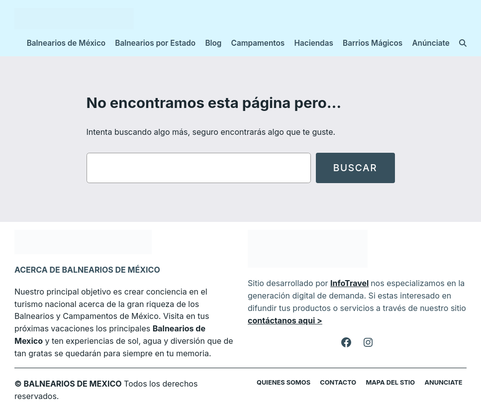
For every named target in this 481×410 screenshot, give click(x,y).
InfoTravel (344, 283)
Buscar (355, 168)
